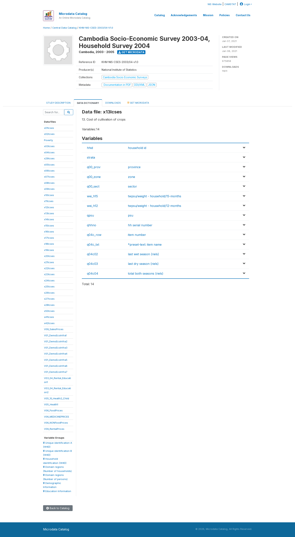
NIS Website (215, 4)
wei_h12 (92, 206)
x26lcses (49, 292)
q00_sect (93, 186)
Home (46, 27)
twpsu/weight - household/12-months (154, 206)
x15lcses (49, 225)
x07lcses (49, 176)
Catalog (159, 15)
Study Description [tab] (58, 102)
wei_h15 (92, 196)
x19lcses (49, 249)
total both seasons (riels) (145, 273)
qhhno (91, 225)
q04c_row (94, 235)
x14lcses (49, 219)
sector (132, 186)
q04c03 (92, 264)
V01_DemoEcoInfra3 (55, 347)
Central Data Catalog (64, 27)
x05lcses (49, 164)
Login (244, 4)
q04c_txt (93, 244)
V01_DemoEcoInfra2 (55, 341)
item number (137, 235)
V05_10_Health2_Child (56, 398)
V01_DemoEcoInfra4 (55, 353)
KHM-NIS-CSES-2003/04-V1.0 (96, 27)
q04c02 (92, 254)
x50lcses (49, 310)
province (134, 167)
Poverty (48, 140)
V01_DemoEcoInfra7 (55, 371)
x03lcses (49, 146)
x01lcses (49, 127)
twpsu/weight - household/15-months (154, 196)
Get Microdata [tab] (138, 102)
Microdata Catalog (73, 14)
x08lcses (49, 182)
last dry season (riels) (143, 264)
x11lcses (48, 201)
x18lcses (49, 243)
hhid (90, 148)
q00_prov (93, 167)
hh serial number (140, 225)
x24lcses (49, 280)
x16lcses (49, 231)
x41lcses (49, 316)
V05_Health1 (51, 404)
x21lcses (49, 262)
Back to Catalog (57, 508)
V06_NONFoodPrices (56, 422)
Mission (208, 15)
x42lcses (49, 323)
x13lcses (49, 213)
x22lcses (49, 268)
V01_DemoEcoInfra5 (55, 359)
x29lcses (49, 158)
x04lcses (49, 152)
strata (91, 157)
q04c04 (92, 273)
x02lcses (49, 133)
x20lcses (49, 255)
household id (137, 148)
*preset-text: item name (145, 244)
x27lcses (49, 298)
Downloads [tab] (113, 102)
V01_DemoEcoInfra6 (55, 365)
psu (130, 215)
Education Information (57, 491)
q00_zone (94, 177)
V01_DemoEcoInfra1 (55, 335)
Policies (224, 15)
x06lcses (49, 170)
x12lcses (49, 207)
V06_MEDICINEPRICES (56, 416)
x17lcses (49, 237)
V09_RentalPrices (54, 428)
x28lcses (49, 304)
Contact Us (243, 15)
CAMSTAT (230, 4)
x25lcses (49, 286)
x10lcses (49, 195)
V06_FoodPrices (53, 410)
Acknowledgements (184, 15)
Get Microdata (131, 52)
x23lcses (49, 274)
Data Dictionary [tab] (88, 103)
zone (131, 177)
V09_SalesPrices (53, 329)
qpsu (90, 215)
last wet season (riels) (143, 254)
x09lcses (49, 188)
